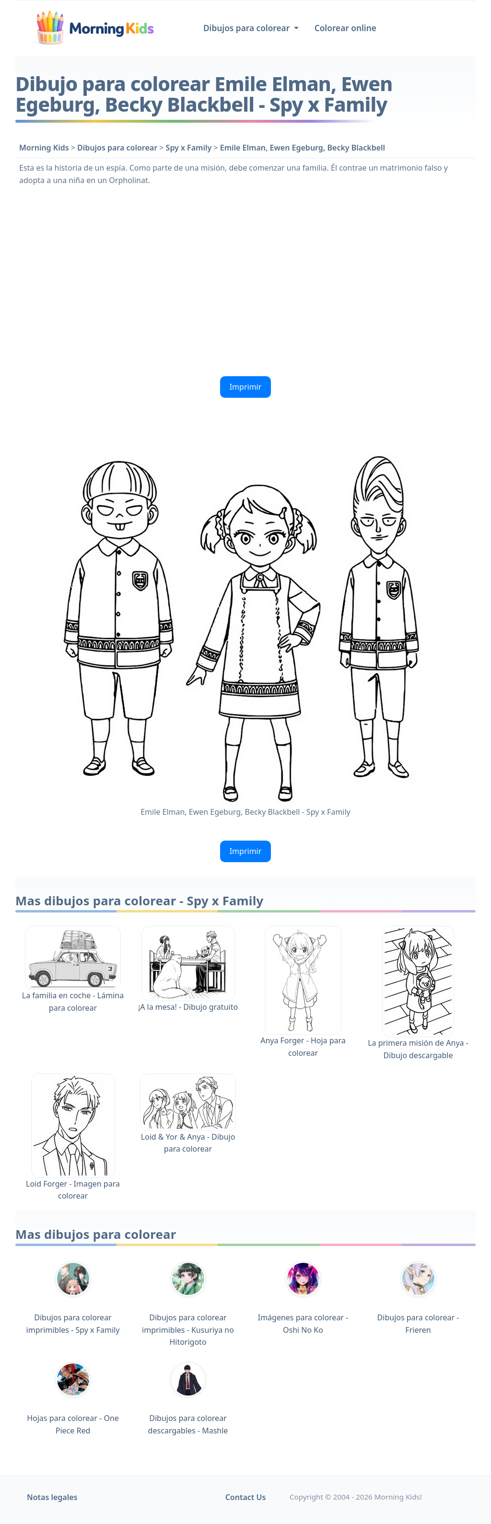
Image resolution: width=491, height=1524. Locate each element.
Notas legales (52, 1497)
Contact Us (245, 1497)
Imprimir (246, 386)
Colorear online (345, 28)
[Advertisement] (245, 280)
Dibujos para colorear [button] (247, 28)
